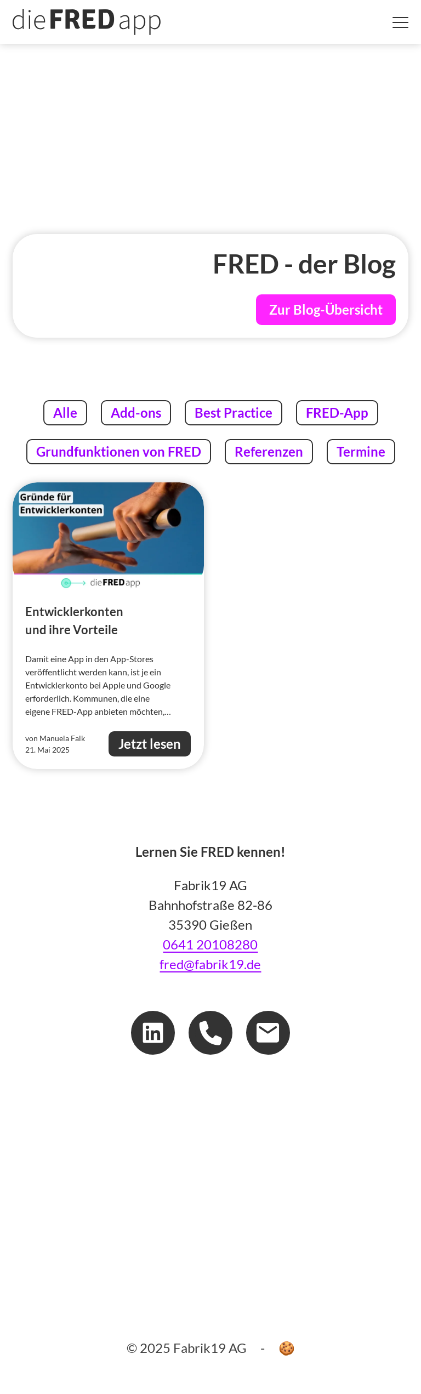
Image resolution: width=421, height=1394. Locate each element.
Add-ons (135, 411)
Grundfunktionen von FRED (118, 450)
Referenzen (268, 450)
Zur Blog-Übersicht (326, 309)
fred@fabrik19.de (210, 964)
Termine (360, 450)
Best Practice (233, 411)
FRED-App (336, 411)
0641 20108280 (210, 944)
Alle (70, 411)
